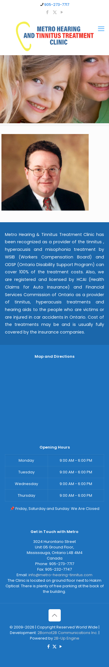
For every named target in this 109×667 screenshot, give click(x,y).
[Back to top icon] (55, 615)
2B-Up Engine (66, 638)
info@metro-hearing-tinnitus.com (60, 575)
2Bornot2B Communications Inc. (67, 632)
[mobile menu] (101, 29)
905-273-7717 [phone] (56, 4)
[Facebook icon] (47, 12)
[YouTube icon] (62, 12)
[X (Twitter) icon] (55, 12)
